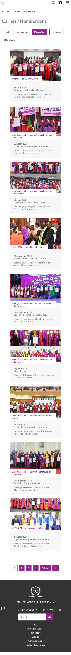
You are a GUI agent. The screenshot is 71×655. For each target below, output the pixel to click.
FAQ (35, 624)
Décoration (39, 32)
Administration (35, 640)
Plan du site (35, 632)
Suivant (45, 568)
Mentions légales (35, 628)
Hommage (56, 32)
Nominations (22, 32)
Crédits (35, 636)
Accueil (5, 11)
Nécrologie (9, 40)
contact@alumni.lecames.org (30, 653)
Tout (6, 32)
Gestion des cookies (35, 644)
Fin (55, 568)
